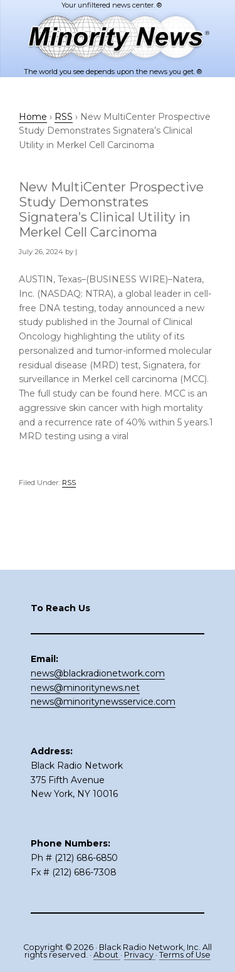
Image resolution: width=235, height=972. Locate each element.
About (106, 954)
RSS (69, 482)
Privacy (139, 954)
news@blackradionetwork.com (98, 673)
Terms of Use (185, 954)
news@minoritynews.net (85, 687)
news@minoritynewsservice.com (103, 701)
